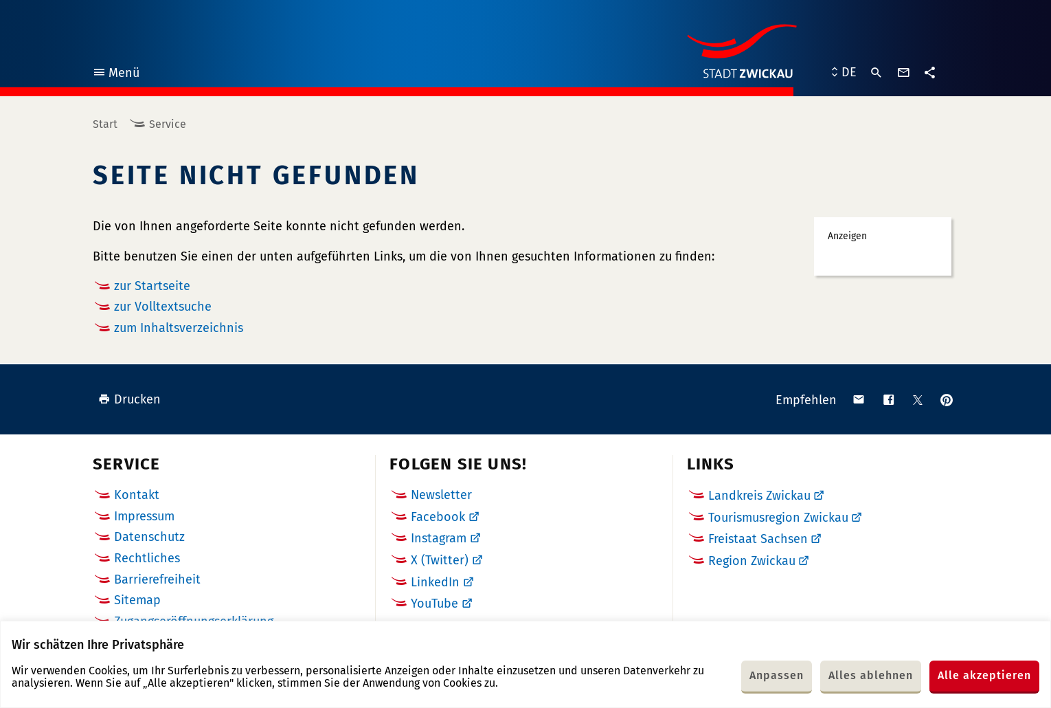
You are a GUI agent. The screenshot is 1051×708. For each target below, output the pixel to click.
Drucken (129, 399)
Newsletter (441, 494)
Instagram (438, 538)
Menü (115, 74)
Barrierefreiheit (157, 579)
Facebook (438, 516)
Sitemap (137, 600)
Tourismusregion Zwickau (778, 517)
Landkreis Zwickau (759, 495)
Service (167, 124)
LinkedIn (435, 582)
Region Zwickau (751, 560)
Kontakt (136, 494)
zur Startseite (152, 286)
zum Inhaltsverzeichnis (178, 327)
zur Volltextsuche (163, 306)
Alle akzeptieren (984, 675)
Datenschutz (149, 536)
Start (105, 124)
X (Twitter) (439, 560)
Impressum (144, 516)
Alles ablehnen (870, 675)
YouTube (434, 603)
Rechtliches (147, 558)
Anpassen (776, 675)
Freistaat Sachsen (758, 538)
